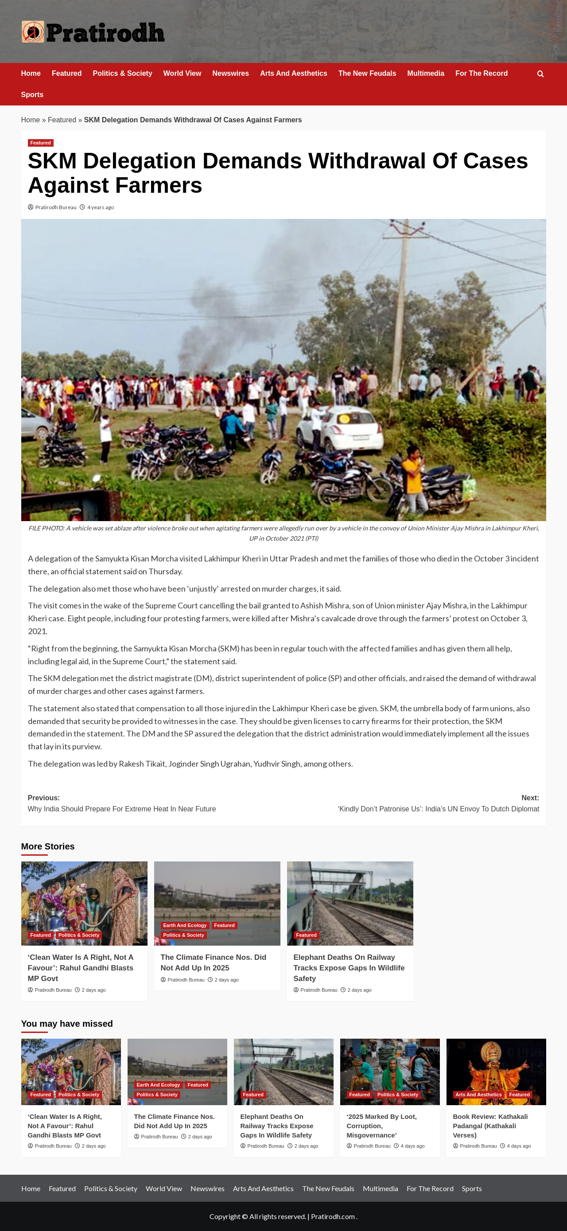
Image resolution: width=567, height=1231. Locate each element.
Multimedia (426, 73)
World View (182, 73)
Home (31, 73)
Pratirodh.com (333, 1216)
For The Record (481, 73)
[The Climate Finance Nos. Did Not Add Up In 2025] (217, 903)
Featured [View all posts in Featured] (41, 142)
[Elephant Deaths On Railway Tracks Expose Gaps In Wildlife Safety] (350, 903)
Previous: (156, 804)
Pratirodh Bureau (56, 207)
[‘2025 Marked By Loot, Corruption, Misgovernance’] (390, 1072)
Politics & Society (122, 73)
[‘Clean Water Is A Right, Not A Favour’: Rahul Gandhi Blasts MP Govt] (84, 903)
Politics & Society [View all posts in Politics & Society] (78, 935)
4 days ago (413, 1146)
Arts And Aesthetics (293, 73)
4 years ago (100, 207)
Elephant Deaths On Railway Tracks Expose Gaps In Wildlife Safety (349, 968)
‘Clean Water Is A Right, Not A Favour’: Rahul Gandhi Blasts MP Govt (81, 968)
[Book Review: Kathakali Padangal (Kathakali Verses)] (496, 1072)
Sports (32, 94)
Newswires (230, 73)
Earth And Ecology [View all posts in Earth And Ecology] (185, 925)
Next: (412, 804)
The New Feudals (367, 73)
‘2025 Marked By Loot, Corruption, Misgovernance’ (382, 1126)
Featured (67, 73)
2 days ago (94, 990)
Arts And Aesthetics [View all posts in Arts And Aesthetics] (479, 1094)
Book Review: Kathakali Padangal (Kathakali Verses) (490, 1126)
